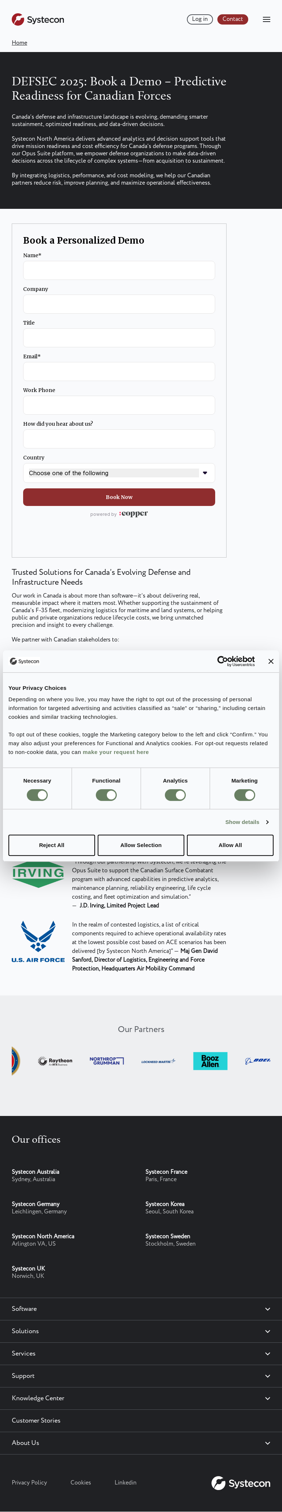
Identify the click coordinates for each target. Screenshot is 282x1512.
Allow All (230, 845)
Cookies (80, 1483)
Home (19, 43)
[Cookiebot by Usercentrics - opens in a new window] (223, 661)
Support (23, 1376)
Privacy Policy (29, 1483)
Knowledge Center (38, 1398)
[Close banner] (271, 661)
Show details (242, 822)
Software (24, 1309)
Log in (200, 19)
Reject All (51, 845)
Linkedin (126, 1483)
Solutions (25, 1331)
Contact (233, 19)
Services (24, 1353)
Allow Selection (141, 845)
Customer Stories (36, 1421)
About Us (25, 1443)
